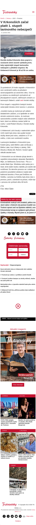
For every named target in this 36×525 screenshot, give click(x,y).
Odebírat (23, 254)
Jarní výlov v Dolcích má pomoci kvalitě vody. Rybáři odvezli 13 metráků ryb (18, 205)
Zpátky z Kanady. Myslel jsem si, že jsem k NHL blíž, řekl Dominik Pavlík (18, 213)
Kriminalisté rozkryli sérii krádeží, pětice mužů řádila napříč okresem (18, 202)
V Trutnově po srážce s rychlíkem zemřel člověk (15, 275)
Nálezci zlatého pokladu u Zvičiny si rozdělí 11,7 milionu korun (9, 456)
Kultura (22, 396)
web (21, 100)
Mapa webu (29, 516)
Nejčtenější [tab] (4, 265)
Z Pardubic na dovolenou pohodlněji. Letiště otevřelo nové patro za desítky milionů (18, 492)
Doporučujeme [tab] (15, 265)
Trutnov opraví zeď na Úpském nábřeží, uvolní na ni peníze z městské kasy (18, 207)
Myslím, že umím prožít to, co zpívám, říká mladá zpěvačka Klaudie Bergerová (26, 422)
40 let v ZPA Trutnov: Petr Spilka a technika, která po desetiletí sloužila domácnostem (26, 457)
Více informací (18, 385)
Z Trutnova (23, 430)
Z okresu (8, 18)
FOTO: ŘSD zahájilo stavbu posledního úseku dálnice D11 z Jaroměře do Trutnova (9, 422)
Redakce (18, 521)
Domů (2, 18)
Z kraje (4, 430)
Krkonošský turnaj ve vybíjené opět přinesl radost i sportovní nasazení (18, 210)
